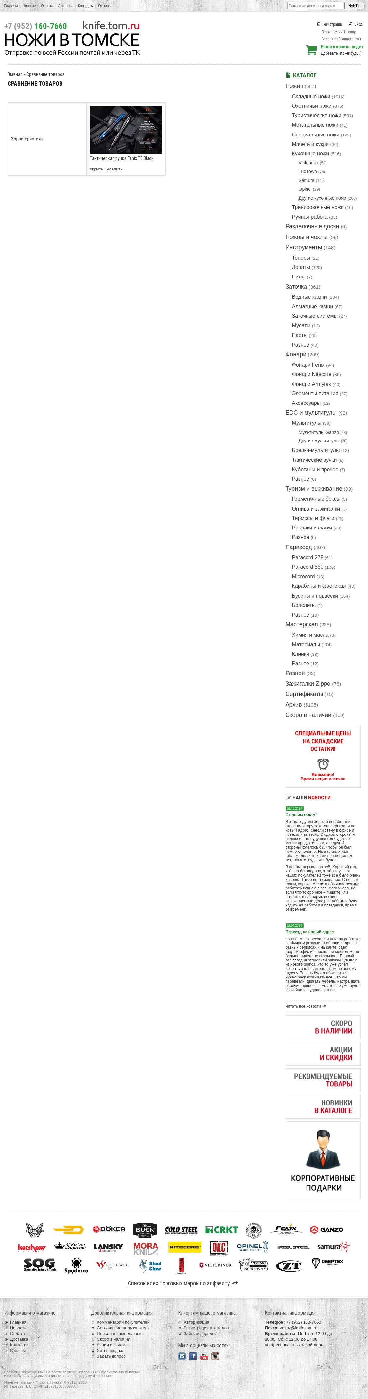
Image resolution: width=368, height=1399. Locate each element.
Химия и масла (310, 634)
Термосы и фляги (313, 518)
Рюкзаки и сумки (312, 527)
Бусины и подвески (315, 596)
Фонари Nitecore (312, 374)
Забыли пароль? (197, 1333)
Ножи (293, 86)
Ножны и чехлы (307, 237)
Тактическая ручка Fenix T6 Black (121, 158)
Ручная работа (310, 217)
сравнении (333, 32)
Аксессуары (306, 403)
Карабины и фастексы (319, 586)
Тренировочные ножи (318, 207)
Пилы (299, 276)
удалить (115, 169)
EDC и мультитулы (311, 412)
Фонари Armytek (311, 384)
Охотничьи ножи (312, 106)
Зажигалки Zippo (308, 683)
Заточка (296, 286)
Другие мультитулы (319, 440)
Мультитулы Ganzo (319, 432)
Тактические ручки (314, 460)
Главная (11, 6)
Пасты (299, 335)
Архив (294, 704)
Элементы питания (315, 393)
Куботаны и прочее (315, 469)
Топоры (301, 257)
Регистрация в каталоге (204, 1327)
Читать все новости (307, 1006)
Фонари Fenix (308, 365)
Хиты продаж (107, 1350)
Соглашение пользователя (120, 1327)
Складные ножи (311, 96)
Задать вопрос (108, 1356)
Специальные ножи (316, 134)
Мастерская (302, 624)
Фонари (296, 354)
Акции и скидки (109, 1344)
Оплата (47, 6)
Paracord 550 (308, 567)
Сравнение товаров (45, 74)
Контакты (86, 6)
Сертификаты (304, 694)
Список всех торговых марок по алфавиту (184, 1283)
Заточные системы (315, 316)
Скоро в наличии (309, 715)
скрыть (97, 169)
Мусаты (301, 325)
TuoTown (308, 171)
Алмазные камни (312, 306)
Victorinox (309, 162)
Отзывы (104, 6)
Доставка (65, 6)
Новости (29, 6)
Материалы (306, 644)
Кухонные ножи (310, 153)
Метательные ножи (315, 125)
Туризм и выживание (314, 488)
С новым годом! (301, 815)
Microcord (303, 576)
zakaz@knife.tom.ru (298, 1327)
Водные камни (309, 297)
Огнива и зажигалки (316, 508)
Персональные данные (117, 1333)
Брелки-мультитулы (316, 450)
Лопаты (301, 267)
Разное (300, 345)
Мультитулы (307, 423)
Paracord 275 (308, 557)
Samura (307, 180)
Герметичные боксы (316, 499)
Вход (355, 24)
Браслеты (304, 605)
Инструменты (304, 247)
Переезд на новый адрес (310, 932)
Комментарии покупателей (120, 1322)
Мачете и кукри (310, 144)
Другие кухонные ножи (322, 198)
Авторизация (193, 1322)
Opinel (305, 189)
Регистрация (330, 24)
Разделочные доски (312, 226)
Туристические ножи (317, 115)
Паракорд (299, 547)
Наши (308, 798)
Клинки (300, 654)
